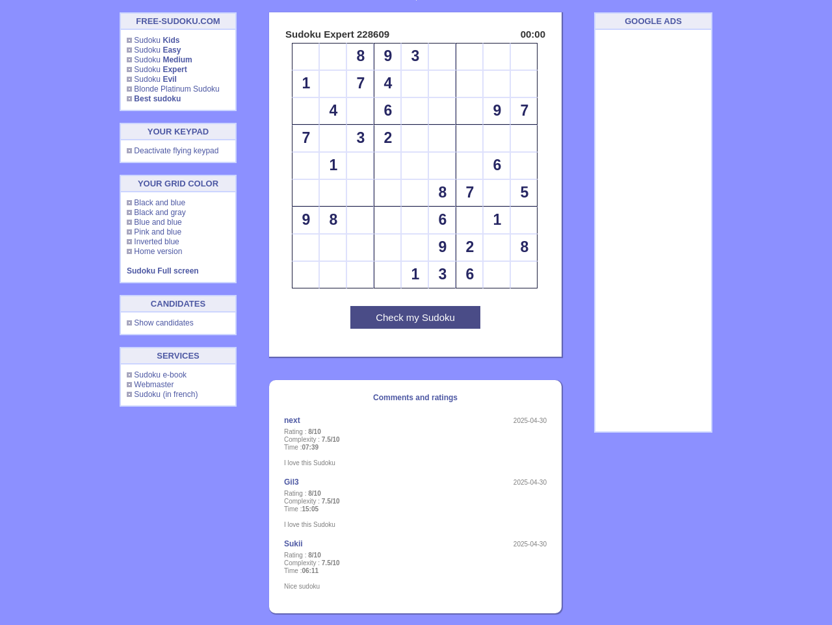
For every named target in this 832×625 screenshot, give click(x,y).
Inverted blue (156, 241)
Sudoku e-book (160, 374)
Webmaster (154, 384)
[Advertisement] (653, 231)
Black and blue (159, 202)
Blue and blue (157, 222)
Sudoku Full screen (163, 270)
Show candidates (163, 322)
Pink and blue (157, 231)
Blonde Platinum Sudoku (176, 89)
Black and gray (159, 212)
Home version (158, 251)
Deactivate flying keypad (176, 150)
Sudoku (156, 40)
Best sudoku (157, 98)
